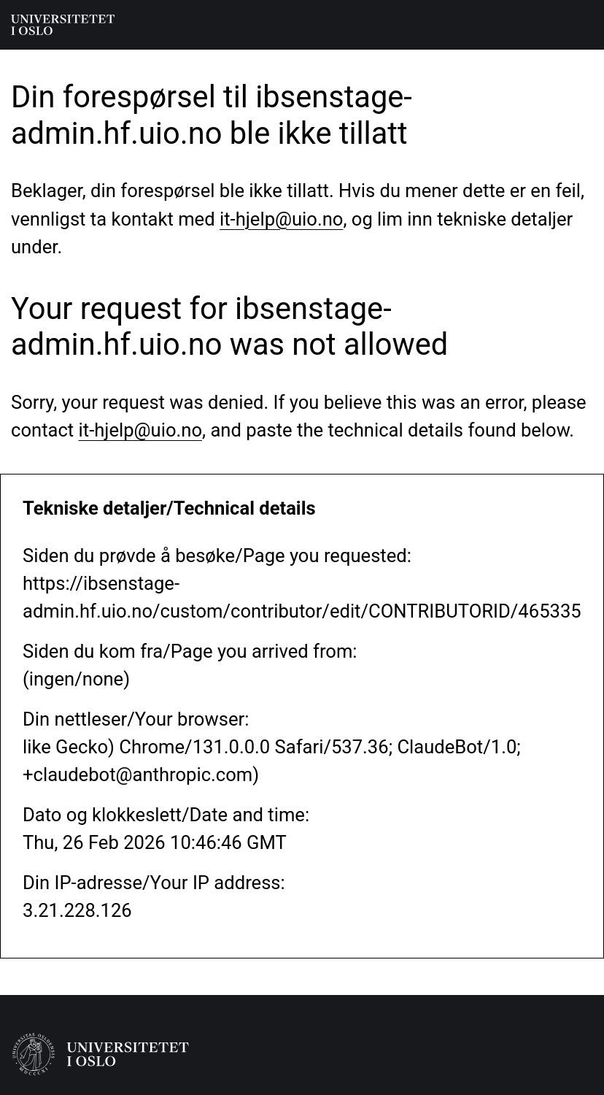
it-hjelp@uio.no (281, 219)
